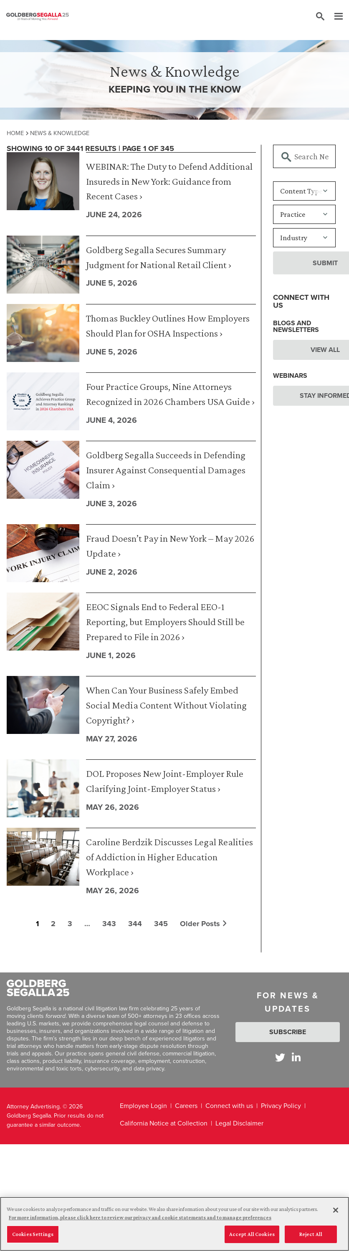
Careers (186, 1105)
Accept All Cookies (252, 1234)
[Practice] (304, 214)
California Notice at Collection (163, 1123)
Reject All (310, 1234)
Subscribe (287, 1032)
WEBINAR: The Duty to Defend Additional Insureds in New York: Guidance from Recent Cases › (169, 181)
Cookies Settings (32, 1234)
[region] (174, 1224)
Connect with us (229, 1105)
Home (15, 133)
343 (109, 923)
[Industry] (304, 238)
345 (161, 923)
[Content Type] (304, 191)
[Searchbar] (304, 156)
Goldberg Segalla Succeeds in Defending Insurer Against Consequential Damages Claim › (165, 469)
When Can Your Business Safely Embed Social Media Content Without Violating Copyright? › (166, 705)
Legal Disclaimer (239, 1123)
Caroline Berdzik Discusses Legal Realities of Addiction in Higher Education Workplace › (169, 856)
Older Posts (203, 923)
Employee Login (143, 1105)
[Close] (335, 1210)
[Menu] (334, 16)
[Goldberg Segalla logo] (37, 16)
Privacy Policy (281, 1105)
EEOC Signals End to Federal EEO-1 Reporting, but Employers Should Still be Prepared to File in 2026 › (165, 621)
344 (135, 923)
